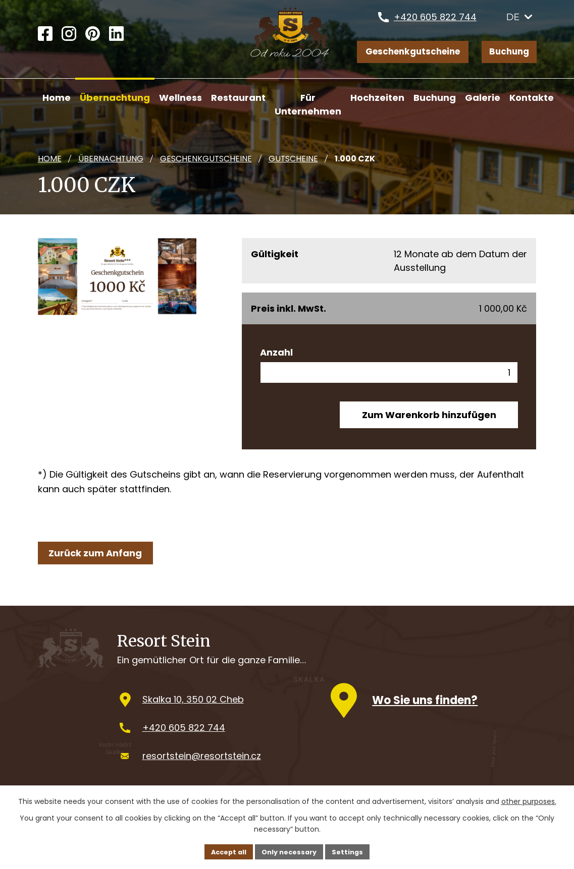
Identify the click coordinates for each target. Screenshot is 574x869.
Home (50, 158)
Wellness (180, 97)
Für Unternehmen (308, 104)
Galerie (482, 97)
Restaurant (238, 97)
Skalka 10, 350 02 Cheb (193, 710)
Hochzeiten (377, 97)
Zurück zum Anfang (98, 558)
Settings (352, 851)
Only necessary (290, 851)
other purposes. (528, 800)
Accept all (224, 851)
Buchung (508, 53)
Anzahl (276, 352)
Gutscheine (293, 158)
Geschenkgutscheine (408, 53)
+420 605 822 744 (435, 22)
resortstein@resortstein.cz (201, 766)
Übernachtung (110, 158)
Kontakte (531, 97)
